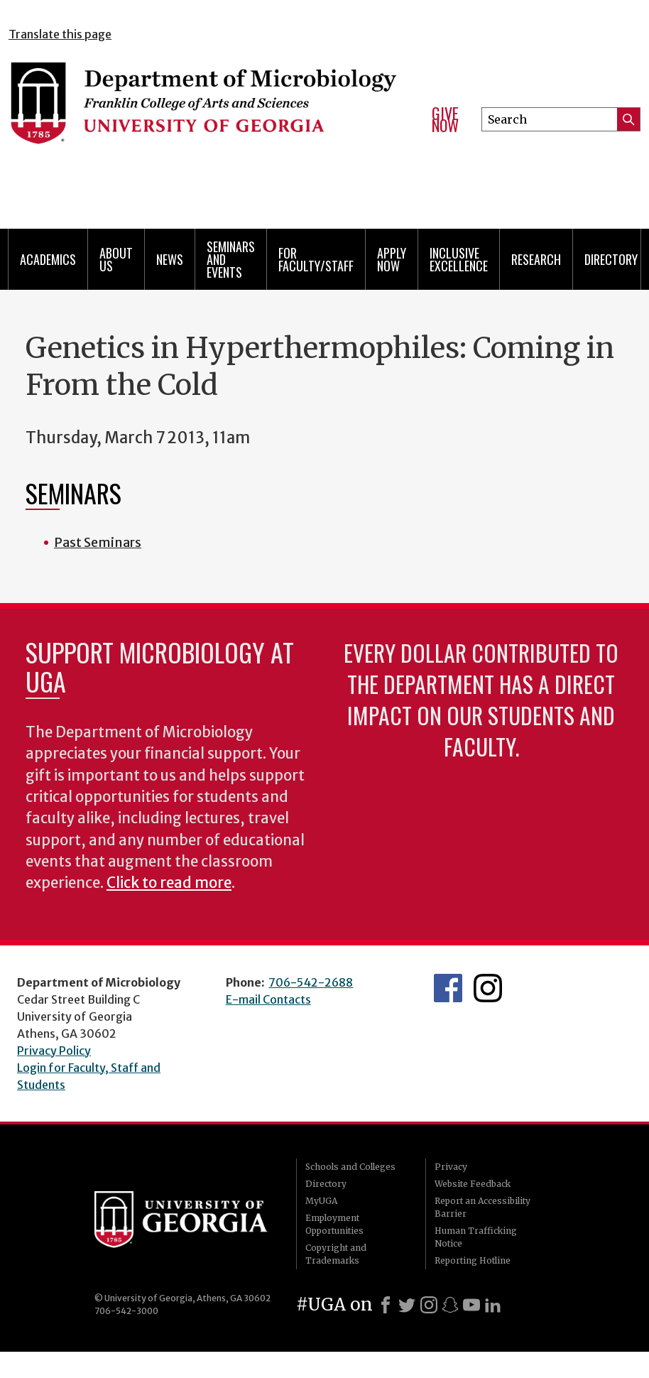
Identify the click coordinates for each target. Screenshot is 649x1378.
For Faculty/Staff (316, 259)
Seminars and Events (231, 259)
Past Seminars (97, 542)
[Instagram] (428, 1304)
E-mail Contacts (268, 999)
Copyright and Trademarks (335, 1254)
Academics (48, 259)
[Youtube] (471, 1304)
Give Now (445, 119)
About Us (116, 259)
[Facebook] (385, 1304)
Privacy (451, 1166)
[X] (406, 1304)
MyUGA (321, 1200)
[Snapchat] (450, 1304)
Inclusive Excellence (459, 259)
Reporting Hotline (473, 1260)
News (169, 259)
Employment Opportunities (334, 1224)
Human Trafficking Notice (476, 1237)
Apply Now (391, 259)
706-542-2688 (310, 982)
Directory (611, 259)
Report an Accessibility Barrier (482, 1207)
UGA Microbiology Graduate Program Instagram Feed (488, 988)
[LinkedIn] (492, 1304)
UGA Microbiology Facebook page (448, 988)
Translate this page (60, 34)
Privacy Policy (54, 1050)
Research (536, 259)
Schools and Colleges (350, 1166)
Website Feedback (473, 1183)
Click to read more (169, 883)
